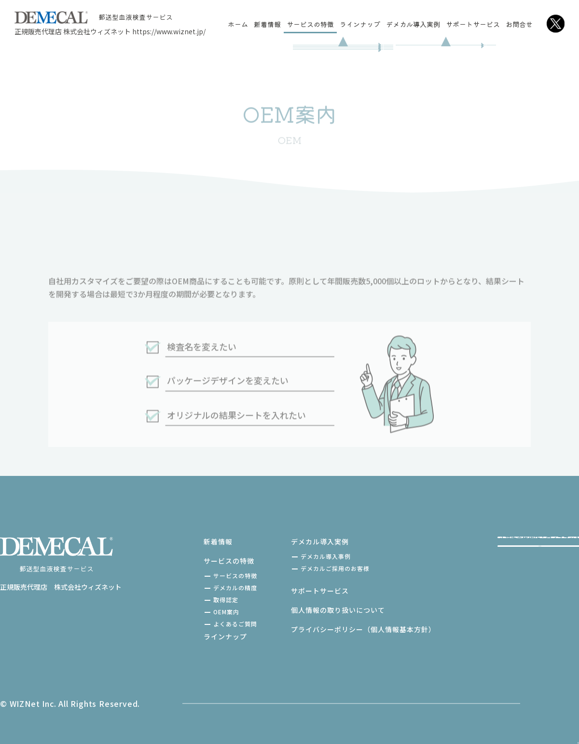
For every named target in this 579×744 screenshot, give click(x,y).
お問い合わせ (495, 598)
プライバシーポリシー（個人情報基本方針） (320, 629)
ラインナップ (360, 24)
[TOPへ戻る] (559, 706)
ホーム (238, 24)
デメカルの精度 (192, 587)
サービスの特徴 (310, 24)
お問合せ (519, 24)
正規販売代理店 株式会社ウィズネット (110, 31)
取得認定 (182, 599)
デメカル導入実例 (413, 24)
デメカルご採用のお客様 (292, 568)
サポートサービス (473, 24)
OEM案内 (183, 612)
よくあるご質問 (192, 624)
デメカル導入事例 (283, 556)
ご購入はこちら (495, 554)
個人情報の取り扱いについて (295, 610)
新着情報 (267, 24)
